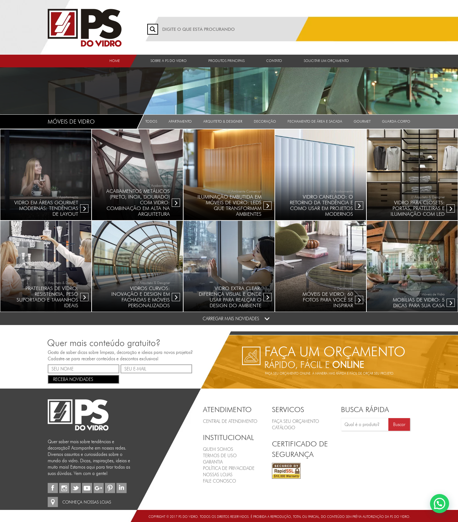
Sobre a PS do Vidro (168, 60)
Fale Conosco (219, 481)
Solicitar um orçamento (326, 60)
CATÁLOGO (283, 427)
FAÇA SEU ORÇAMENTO (295, 421)
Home (114, 60)
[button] (439, 503)
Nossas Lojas (217, 474)
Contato (274, 60)
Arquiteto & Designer (222, 121)
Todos (151, 121)
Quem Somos (218, 449)
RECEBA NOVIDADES (83, 379)
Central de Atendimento (230, 421)
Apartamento (180, 121)
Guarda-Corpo (396, 121)
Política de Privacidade (228, 468)
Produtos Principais (226, 60)
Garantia (213, 461)
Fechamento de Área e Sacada (315, 121)
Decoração (265, 121)
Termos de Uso (220, 455)
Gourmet (362, 121)
